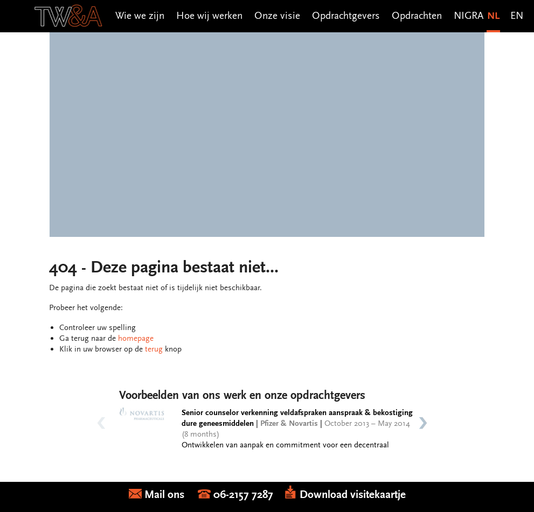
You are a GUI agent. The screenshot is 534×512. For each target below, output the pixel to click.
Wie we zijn (139, 15)
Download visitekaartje (345, 494)
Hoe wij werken (209, 15)
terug (154, 349)
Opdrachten (417, 15)
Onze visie (277, 15)
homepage (136, 338)
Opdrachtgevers (346, 15)
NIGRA (468, 15)
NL (493, 15)
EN (516, 15)
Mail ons (163, 494)
